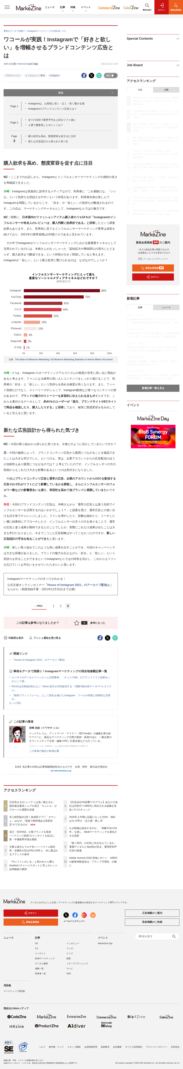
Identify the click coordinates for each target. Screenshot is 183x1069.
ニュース (50, 7)
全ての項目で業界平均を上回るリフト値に (52, 119)
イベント (86, 7)
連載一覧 (39, 968)
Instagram (54, 75)
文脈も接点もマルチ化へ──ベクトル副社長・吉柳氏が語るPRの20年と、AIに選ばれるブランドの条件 (33, 850)
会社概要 (117, 1047)
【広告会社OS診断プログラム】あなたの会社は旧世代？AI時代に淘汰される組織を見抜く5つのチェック (93, 806)
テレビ (69, 968)
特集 (72, 7)
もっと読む (15, 702)
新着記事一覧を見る (153, 388)
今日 (140, 90)
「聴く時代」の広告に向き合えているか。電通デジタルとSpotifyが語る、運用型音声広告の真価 (93, 847)
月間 (166, 90)
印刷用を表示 (13, 637)
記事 (62, 7)
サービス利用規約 (133, 1047)
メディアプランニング (77, 963)
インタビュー (72, 943)
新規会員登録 (152, 268)
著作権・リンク (56, 1047)
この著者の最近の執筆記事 (44, 751)
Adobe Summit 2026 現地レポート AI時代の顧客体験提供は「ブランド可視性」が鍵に (93, 861)
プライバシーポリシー (156, 1047)
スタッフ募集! (74, 1047)
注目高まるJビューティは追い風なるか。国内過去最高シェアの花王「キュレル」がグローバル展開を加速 (33, 806)
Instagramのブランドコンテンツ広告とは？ (52, 108)
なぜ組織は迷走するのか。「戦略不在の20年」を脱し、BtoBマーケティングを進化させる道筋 (93, 832)
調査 (68, 958)
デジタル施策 (41, 963)
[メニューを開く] (7, 7)
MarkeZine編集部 (26, 64)
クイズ (69, 953)
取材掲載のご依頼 (152, 921)
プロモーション (12, 75)
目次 (86, 93)
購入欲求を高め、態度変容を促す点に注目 (52, 136)
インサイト (40, 953)
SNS (68, 973)
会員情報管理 (90, 1047)
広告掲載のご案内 (152, 912)
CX (36, 948)
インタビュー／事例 (35, 75)
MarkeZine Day (105, 943)
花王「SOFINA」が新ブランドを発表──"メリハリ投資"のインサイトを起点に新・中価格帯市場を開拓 (32, 835)
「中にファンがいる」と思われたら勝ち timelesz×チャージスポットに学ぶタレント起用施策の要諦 (33, 865)
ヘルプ (42, 1047)
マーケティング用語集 (14, 991)
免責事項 (105, 1047)
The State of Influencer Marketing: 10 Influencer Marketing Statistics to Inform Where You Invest (64, 359)
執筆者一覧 (40, 973)
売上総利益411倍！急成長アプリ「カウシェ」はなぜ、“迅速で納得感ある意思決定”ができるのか (32, 821)
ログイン (152, 277)
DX (36, 943)
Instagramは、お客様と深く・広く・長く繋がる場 (56, 103)
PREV (38, 606)
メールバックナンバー (153, 258)
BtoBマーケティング (45, 958)
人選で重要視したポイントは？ (45, 125)
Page (14, 106)
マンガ (69, 948)
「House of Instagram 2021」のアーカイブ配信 (75, 584)
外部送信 (175, 1047)
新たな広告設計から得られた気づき (48, 141)
